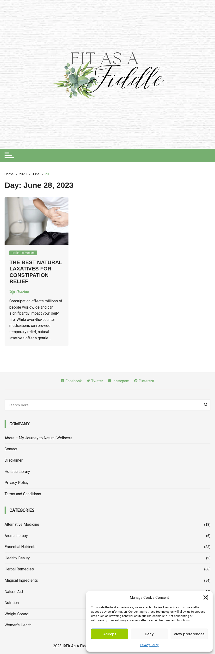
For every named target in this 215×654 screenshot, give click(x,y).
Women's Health (18, 625)
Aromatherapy (16, 535)
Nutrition (12, 602)
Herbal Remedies (23, 253)
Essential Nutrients (21, 546)
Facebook (71, 381)
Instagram (118, 381)
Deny (149, 634)
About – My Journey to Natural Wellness (38, 438)
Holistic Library (17, 471)
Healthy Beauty (17, 558)
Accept (109, 634)
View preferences (189, 634)
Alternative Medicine (22, 524)
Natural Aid (14, 591)
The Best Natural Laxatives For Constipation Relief (35, 271)
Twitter (94, 381)
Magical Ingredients (21, 580)
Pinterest (144, 381)
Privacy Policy (149, 645)
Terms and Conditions (23, 494)
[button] (205, 597)
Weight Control (17, 614)
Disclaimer (14, 460)
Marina (22, 291)
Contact (11, 449)
